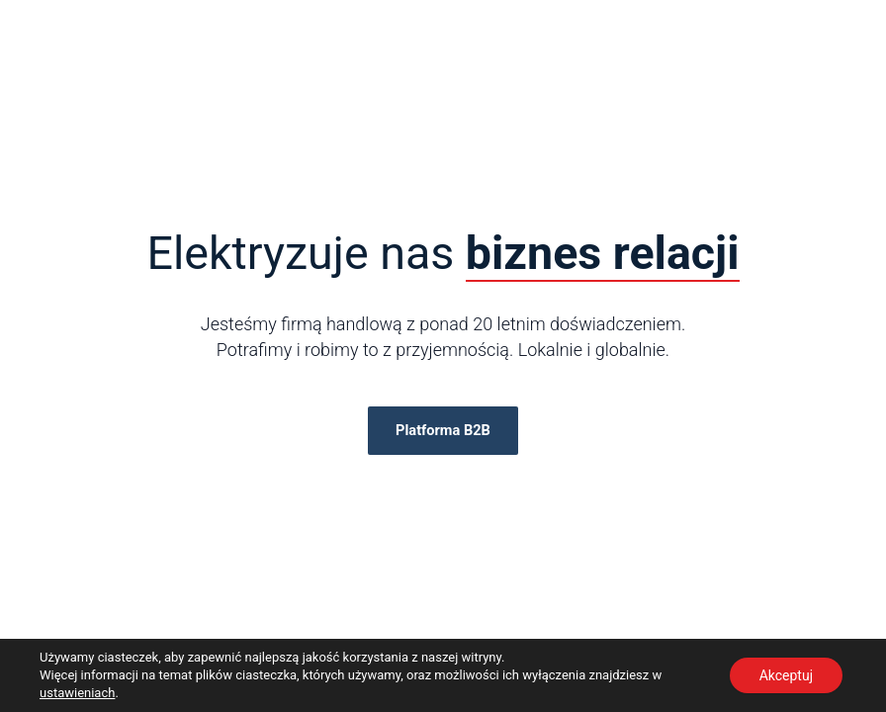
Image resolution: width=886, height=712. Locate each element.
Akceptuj (786, 675)
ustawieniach (77, 692)
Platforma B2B (443, 430)
